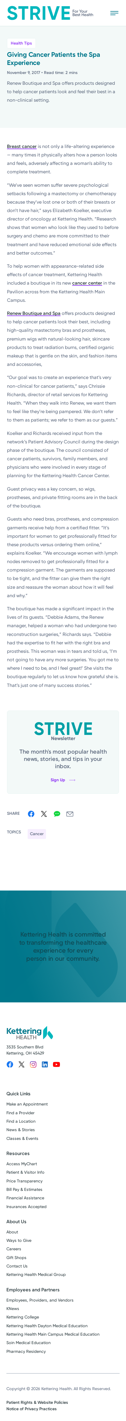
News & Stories (20, 1129)
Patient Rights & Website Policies (37, 1402)
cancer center (87, 283)
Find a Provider (20, 1112)
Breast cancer (22, 146)
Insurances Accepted (26, 1206)
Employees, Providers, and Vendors (40, 1300)
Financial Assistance (25, 1198)
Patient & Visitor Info (25, 1172)
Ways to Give (18, 1240)
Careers (13, 1249)
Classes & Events (22, 1138)
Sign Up (63, 780)
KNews (12, 1308)
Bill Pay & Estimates (24, 1189)
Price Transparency (24, 1181)
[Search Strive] (97, 13)
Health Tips (21, 43)
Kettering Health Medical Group (36, 1274)
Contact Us (17, 1266)
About (12, 1232)
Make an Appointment (27, 1104)
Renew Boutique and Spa (34, 313)
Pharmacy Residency (26, 1351)
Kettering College (22, 1317)
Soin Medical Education (28, 1342)
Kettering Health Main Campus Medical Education (53, 1334)
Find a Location (21, 1121)
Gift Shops (16, 1257)
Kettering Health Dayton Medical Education (47, 1325)
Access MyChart (21, 1163)
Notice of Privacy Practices (31, 1408)
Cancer (37, 833)
